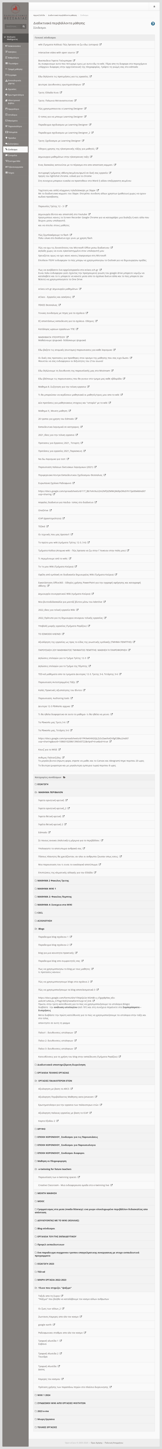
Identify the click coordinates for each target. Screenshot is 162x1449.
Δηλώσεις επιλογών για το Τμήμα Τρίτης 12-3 (64, 658)
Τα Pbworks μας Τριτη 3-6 (53, 722)
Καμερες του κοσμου (51, 1379)
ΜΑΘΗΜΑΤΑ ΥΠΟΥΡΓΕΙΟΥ (53, 337)
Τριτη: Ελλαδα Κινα (50, 92)
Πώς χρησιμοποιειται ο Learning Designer (62, 108)
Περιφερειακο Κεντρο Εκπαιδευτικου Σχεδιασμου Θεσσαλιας (72, 475)
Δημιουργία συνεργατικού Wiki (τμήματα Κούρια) (66, 593)
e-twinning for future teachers (54, 1169)
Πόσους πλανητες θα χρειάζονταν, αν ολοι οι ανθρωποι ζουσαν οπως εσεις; (80, 856)
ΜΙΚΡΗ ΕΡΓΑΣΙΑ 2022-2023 (51, 1279)
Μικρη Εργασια (46, 1419)
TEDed (43, 526)
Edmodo (44, 832)
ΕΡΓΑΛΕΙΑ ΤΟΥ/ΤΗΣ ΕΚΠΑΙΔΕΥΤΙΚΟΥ (56, 1236)
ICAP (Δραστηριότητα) (51, 518)
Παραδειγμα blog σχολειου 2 (55, 944)
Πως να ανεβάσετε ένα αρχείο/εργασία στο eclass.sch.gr (70, 269)
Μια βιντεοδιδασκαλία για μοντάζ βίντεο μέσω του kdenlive (72, 601)
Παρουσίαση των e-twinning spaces (59, 1177)
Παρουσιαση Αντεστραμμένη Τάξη (58, 682)
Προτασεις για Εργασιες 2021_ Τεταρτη (60, 442)
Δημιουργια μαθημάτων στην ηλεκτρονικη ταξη (65, 156)
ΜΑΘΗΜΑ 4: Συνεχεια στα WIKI (54, 904)
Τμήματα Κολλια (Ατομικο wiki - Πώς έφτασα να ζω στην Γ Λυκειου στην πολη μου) (83, 550)
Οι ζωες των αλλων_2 (51, 1308)
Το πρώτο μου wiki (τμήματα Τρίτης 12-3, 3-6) (64, 542)
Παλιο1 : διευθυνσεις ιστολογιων (57, 1032)
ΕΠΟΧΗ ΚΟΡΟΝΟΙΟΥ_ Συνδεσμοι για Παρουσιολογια (66, 1144)
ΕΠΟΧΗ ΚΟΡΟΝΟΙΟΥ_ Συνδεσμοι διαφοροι (60, 1153)
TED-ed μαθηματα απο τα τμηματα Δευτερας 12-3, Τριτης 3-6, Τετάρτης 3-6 (79, 674)
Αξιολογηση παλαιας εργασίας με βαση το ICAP (65, 1112)
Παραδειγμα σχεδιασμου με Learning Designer (64, 124)
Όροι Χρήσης (96, 1442)
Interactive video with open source (58, 52)
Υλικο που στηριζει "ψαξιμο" (55, 1287)
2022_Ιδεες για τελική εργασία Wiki (58, 609)
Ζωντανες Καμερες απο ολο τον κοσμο (60, 1316)
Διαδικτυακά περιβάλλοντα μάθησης (62, 15)
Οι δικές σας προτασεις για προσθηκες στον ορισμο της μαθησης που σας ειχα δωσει (85, 357)
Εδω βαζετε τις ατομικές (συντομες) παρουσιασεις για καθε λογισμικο (76, 349)
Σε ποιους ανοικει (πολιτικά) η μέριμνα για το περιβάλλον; (70, 840)
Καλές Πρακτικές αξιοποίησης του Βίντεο (61, 690)
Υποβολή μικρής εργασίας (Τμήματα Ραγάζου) (64, 625)
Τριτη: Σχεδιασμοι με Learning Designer (61, 140)
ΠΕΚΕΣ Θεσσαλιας (49, 304)
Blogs (41, 928)
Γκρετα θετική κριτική (51, 816)
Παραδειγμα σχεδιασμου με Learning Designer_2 (65, 132)
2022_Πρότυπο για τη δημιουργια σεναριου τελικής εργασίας (72, 617)
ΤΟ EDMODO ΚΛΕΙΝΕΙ (51, 633)
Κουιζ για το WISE (49, 749)
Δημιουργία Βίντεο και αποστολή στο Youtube (64, 214)
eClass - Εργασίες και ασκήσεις (56, 296)
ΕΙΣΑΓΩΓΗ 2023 (45, 1263)
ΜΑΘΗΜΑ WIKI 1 (46, 888)
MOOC (40, 1201)
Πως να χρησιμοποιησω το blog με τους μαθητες (65, 968)
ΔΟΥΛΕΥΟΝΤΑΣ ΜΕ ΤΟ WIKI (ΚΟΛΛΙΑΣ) (58, 1220)
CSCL (40, 912)
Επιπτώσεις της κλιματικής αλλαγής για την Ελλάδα (67, 872)
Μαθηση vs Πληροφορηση (51, 1161)
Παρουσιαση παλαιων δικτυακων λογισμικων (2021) (67, 467)
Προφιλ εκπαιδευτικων (50, 1244)
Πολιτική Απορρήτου (114, 1442)
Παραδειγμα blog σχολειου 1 (55, 936)
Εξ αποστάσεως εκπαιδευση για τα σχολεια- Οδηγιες (67, 321)
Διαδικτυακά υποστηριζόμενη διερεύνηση (61, 1064)
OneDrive (45, 510)
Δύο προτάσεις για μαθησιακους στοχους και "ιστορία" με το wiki (74, 402)
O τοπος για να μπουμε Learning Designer (62, 116)
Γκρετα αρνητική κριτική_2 (54, 808)
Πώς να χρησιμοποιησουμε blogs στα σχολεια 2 (65, 981)
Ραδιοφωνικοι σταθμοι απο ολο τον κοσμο (62, 1332)
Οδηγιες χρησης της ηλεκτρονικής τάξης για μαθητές (68, 148)
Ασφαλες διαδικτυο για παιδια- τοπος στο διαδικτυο (67, 502)
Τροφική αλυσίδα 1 (50, 1340)
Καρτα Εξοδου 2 (48, 1120)
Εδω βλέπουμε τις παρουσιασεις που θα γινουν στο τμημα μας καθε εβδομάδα (81, 378)
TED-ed (41, 1271)
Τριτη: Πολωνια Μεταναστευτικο (57, 100)
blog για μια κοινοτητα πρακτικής (57, 952)
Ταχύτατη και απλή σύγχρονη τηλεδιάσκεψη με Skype (68, 190)
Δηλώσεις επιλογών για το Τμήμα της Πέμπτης (64, 666)
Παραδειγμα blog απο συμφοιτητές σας (61, 960)
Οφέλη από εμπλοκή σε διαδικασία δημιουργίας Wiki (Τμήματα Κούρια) (77, 574)
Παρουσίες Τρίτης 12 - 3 (52, 206)
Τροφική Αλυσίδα (49, 1366)
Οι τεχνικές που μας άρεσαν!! (55, 534)
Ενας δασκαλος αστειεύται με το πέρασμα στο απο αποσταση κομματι (77, 164)
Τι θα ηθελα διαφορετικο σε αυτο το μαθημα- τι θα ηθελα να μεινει (75, 714)
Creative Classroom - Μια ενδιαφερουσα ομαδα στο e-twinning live (75, 1185)
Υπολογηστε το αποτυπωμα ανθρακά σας (61, 848)
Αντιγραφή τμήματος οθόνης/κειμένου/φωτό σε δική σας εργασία (74, 172)
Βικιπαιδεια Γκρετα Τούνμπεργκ (56, 60)
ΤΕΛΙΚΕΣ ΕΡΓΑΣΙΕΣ (47, 1427)
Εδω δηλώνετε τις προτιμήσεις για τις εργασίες (65, 76)
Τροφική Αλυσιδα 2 (50, 1353)
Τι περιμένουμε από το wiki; (54, 558)
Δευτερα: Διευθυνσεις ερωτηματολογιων (61, 84)
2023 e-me (43, 1411)
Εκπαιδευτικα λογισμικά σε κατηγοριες (60, 426)
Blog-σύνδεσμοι (46, 1228)
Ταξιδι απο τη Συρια (50, 1295)
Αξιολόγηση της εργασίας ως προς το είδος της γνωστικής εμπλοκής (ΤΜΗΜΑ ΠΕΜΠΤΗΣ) (86, 641)
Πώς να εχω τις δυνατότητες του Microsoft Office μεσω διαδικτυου (75, 247)
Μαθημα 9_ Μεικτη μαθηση (54, 410)
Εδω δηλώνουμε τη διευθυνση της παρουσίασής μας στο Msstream (75, 370)
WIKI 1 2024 (43, 1395)
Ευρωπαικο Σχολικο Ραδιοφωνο (56, 483)
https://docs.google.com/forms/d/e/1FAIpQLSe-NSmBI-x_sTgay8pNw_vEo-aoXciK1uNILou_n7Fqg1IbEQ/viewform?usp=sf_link (76, 999)
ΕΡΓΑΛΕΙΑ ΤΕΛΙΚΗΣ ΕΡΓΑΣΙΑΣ (53, 1072)
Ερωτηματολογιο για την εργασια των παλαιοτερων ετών (70, 1104)
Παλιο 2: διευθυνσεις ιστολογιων (57, 1040)
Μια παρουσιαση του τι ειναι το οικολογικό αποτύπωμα (69, 864)
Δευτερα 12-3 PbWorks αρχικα (55, 706)
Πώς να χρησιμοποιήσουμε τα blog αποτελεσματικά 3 (68, 989)
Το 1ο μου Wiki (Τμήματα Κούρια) (57, 566)
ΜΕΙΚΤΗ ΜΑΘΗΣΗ (47, 1193)
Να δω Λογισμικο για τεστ (53, 458)
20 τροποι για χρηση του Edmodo (57, 418)
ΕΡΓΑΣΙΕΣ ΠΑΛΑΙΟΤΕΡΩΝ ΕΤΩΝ (55, 1080)
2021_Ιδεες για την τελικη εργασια (58, 434)
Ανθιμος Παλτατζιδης (51, 757)
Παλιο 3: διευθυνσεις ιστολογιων (57, 1048)
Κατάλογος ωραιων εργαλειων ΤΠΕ (58, 329)
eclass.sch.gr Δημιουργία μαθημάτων (59, 288)
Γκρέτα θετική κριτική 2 (52, 824)
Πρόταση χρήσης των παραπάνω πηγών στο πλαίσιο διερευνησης (75, 1387)
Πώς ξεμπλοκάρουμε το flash (55, 234)
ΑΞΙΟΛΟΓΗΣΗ (44, 920)
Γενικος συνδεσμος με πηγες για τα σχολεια (63, 313)
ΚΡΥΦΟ (41, 1128)
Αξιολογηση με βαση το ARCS (55, 1088)
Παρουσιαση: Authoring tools (55, 698)
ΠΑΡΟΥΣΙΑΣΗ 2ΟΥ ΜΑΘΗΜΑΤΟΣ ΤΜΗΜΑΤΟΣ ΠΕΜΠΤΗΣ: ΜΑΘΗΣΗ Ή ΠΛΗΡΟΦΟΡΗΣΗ (84, 650)
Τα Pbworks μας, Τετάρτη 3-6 (55, 730)
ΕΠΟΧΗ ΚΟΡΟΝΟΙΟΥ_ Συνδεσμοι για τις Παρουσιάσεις (67, 1136)
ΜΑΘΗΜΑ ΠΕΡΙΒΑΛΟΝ (50, 792)
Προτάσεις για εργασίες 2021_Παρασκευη (62, 450)
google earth (46, 1324)
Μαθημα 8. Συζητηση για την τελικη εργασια (63, 386)
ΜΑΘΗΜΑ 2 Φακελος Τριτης (53, 880)
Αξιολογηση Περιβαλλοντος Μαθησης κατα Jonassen (67, 1096)
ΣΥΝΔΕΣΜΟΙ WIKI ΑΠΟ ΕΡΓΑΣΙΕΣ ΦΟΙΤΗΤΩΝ (61, 1403)
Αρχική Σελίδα (39, 15)
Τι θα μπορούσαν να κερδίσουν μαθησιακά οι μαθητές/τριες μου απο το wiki (80, 394)
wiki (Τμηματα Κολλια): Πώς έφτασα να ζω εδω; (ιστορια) (70, 44)
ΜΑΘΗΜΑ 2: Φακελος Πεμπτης (54, 896)
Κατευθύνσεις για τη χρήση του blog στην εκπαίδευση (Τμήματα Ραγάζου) (79, 1056)
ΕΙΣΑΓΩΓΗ (42, 784)
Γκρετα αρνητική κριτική (53, 800)
